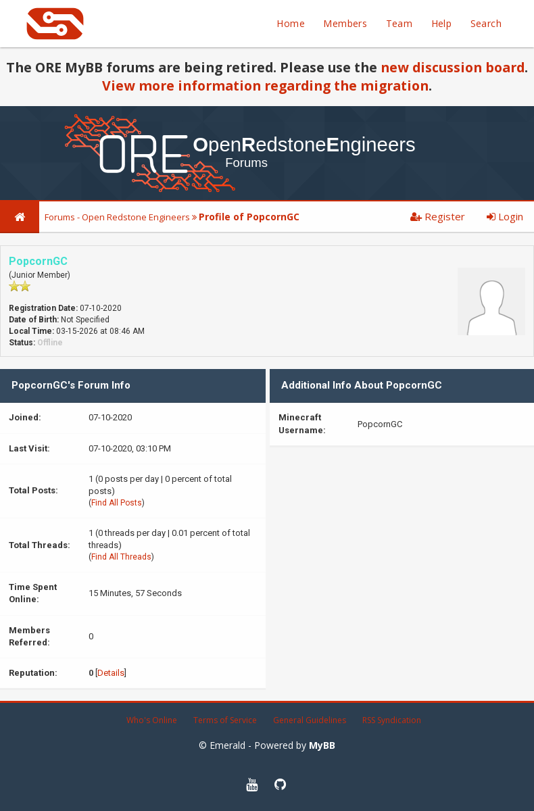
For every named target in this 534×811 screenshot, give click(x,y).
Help (441, 23)
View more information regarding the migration (265, 85)
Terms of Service (225, 720)
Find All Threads (121, 557)
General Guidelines (309, 720)
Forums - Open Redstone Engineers (117, 217)
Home (290, 23)
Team (399, 23)
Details (110, 673)
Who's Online (151, 720)
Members (345, 23)
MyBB (322, 745)
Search (486, 23)
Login (505, 216)
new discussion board (453, 67)
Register (437, 216)
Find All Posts (116, 503)
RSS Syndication (391, 720)
